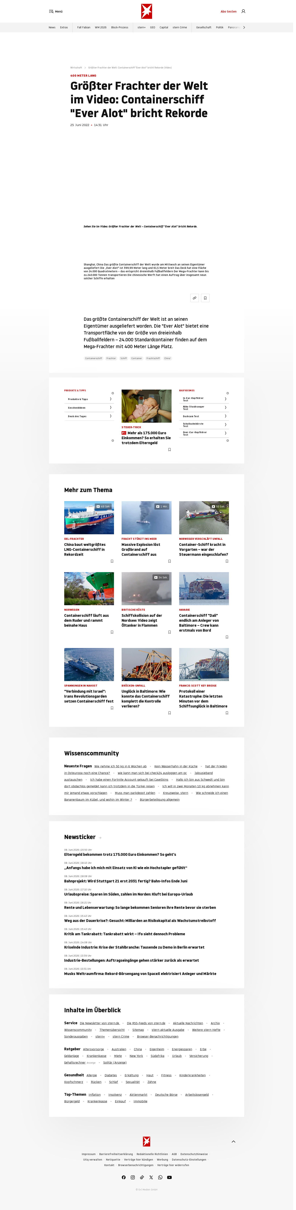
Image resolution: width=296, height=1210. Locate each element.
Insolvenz (115, 1094)
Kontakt (109, 1165)
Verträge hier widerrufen (173, 1165)
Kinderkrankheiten (192, 1075)
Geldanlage (71, 1056)
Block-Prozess (119, 27)
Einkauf (120, 1101)
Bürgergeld (72, 1101)
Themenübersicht (112, 1030)
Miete (118, 1056)
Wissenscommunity (78, 1030)
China (138, 1049)
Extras (64, 27)
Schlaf (113, 1082)
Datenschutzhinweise (194, 1154)
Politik (219, 27)
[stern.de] (146, 11)
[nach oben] (233, 1142)
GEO (152, 27)
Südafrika (157, 1056)
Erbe (203, 1049)
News (52, 27)
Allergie (92, 1075)
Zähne (152, 1082)
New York (136, 1056)
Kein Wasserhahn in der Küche (175, 766)
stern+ (142, 27)
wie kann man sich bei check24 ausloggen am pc (152, 773)
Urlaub (177, 1056)
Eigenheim (157, 1049)
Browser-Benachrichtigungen (157, 1036)
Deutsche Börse (166, 1094)
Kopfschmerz (73, 1082)
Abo (229, 11)
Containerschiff (93, 358)
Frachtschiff (153, 358)
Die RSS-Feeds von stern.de (146, 1023)
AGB (174, 1154)
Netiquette (113, 1159)
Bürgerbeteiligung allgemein (160, 799)
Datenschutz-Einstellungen (189, 1159)
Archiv (215, 1023)
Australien (119, 1049)
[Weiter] (244, 27)
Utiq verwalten (92, 1159)
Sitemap (138, 1030)
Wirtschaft (76, 67)
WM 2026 (101, 27)
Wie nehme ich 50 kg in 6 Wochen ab (120, 766)
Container (136, 358)
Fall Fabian (83, 27)
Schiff (123, 358)
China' (167, 358)
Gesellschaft (203, 27)
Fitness (166, 1075)
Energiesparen (182, 1049)
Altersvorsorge (93, 1049)
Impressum (88, 1154)
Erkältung (132, 1075)
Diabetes (111, 1075)
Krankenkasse (96, 1056)
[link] (243, 11)
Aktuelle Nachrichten (188, 1023)
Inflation (95, 1094)
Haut (149, 1075)
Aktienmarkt (138, 1094)
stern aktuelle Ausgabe (168, 1030)
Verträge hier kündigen (138, 1159)
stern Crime (180, 27)
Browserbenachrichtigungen (135, 1165)
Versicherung (198, 1056)
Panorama (234, 27)
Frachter (111, 358)
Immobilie (140, 1101)
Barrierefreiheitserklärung (116, 1154)
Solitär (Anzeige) (115, 1062)
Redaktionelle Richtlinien (152, 1154)
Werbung (162, 1159)
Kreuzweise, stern (175, 793)
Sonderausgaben (76, 1036)
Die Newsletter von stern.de (100, 1023)
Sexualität (133, 1082)
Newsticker (80, 837)
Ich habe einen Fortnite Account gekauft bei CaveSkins (129, 779)
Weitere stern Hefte (206, 1030)
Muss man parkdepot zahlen (135, 793)
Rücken (96, 1082)
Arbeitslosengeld (197, 1094)
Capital (164, 27)
